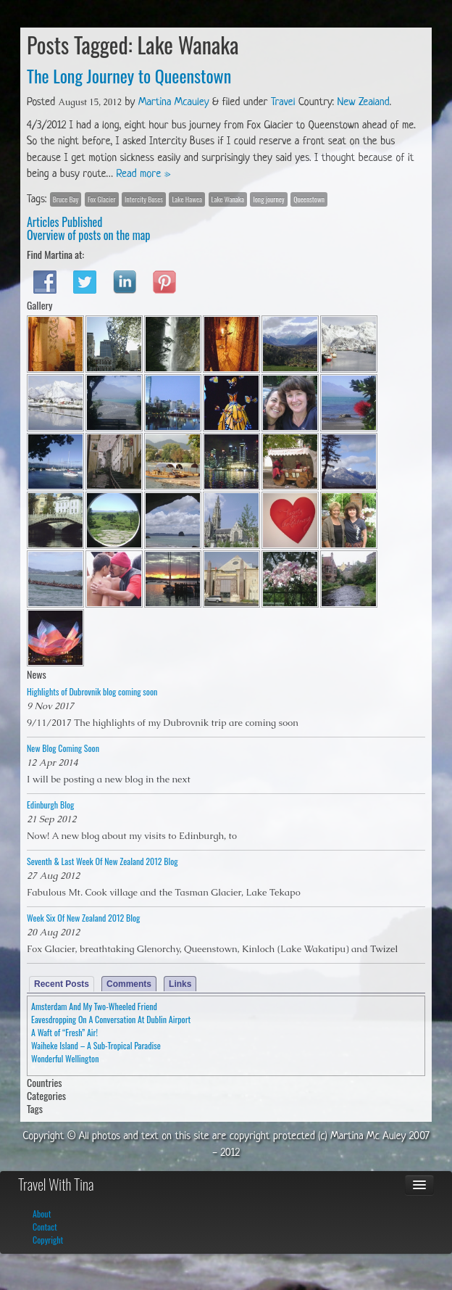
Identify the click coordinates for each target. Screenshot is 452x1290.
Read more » (144, 174)
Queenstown (309, 199)
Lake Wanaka (228, 199)
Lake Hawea (187, 199)
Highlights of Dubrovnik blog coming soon (92, 691)
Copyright (48, 1239)
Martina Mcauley (173, 102)
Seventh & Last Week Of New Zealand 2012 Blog (102, 861)
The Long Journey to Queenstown (129, 75)
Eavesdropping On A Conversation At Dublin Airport (111, 1019)
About (42, 1213)
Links (180, 984)
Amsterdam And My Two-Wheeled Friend (94, 1006)
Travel (283, 102)
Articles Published (64, 222)
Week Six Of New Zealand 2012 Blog (83, 917)
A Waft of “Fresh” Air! (64, 1032)
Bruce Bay (66, 199)
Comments (128, 984)
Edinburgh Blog (50, 804)
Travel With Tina (55, 1184)
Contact (45, 1226)
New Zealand (364, 102)
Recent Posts (61, 984)
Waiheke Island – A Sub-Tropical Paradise (96, 1045)
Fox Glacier (102, 199)
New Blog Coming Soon (63, 748)
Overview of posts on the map (88, 235)
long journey (268, 199)
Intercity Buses (144, 199)
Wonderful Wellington (65, 1058)
